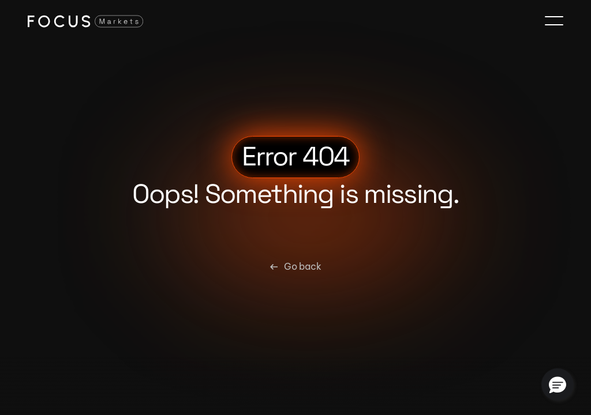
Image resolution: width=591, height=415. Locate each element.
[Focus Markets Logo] (85, 20)
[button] (557, 384)
